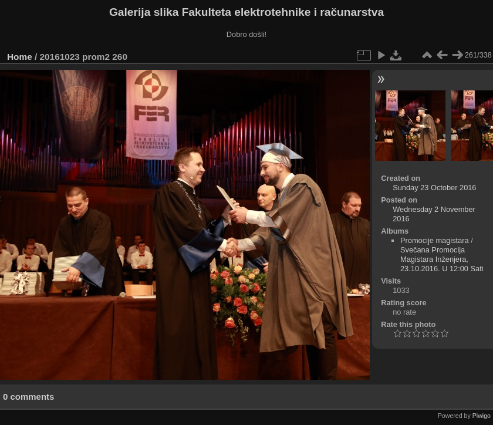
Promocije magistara (434, 240)
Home (19, 57)
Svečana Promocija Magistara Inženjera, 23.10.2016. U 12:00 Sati (442, 259)
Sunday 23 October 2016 (434, 187)
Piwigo (481, 415)
